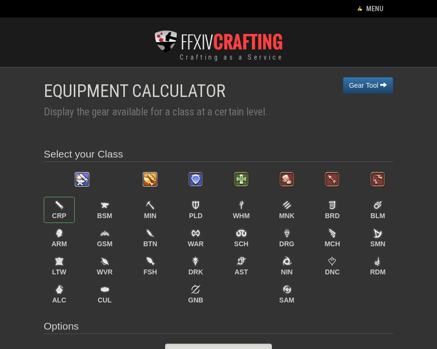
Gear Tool (368, 85)
